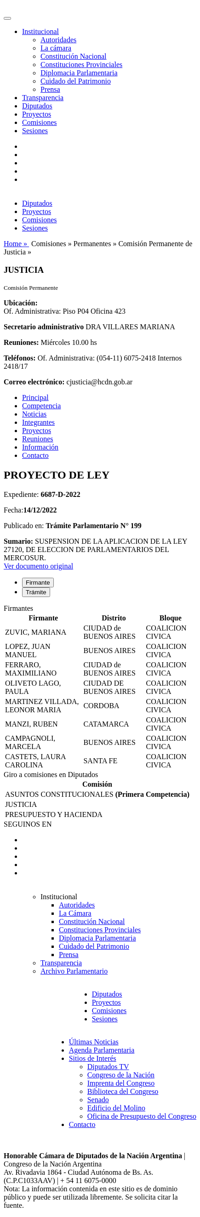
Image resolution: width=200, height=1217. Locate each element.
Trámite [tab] (36, 592)
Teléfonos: (20, 358)
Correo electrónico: (34, 382)
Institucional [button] (40, 31)
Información (40, 447)
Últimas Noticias (94, 1042)
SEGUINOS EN (27, 824)
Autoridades (58, 40)
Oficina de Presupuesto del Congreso (141, 1116)
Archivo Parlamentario (74, 971)
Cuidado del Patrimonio (75, 81)
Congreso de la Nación (120, 1075)
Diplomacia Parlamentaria (78, 73)
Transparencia (42, 97)
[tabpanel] (100, 687)
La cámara (55, 48)
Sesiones (35, 131)
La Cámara (75, 913)
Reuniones (37, 439)
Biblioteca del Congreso (123, 1091)
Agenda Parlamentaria (102, 1050)
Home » (16, 244)
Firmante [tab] (38, 582)
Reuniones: (21, 342)
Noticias (34, 414)
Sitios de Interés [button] (92, 1058)
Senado (98, 1100)
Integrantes (38, 422)
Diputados (37, 106)
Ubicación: (21, 303)
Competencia (41, 406)
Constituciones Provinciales (81, 64)
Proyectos (36, 114)
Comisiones (39, 122)
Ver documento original (38, 566)
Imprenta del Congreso (121, 1083)
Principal (35, 397)
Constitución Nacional (73, 56)
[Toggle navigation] (7, 18)
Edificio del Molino (116, 1108)
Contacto (35, 455)
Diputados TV (108, 1067)
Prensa (50, 89)
